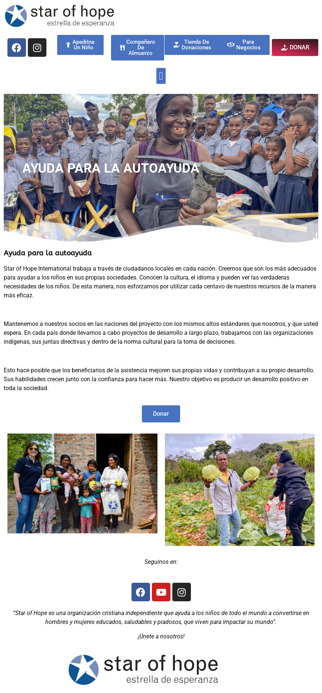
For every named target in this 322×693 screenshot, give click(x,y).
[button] (161, 76)
